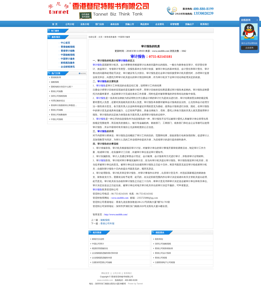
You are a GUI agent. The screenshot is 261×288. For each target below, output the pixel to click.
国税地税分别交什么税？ (62, 87)
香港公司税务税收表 (164, 248)
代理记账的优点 (58, 100)
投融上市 (129, 24)
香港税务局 (56, 77)
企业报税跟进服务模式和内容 (105, 253)
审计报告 (137, 56)
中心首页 (65, 43)
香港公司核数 (57, 91)
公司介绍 (69, 24)
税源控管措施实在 (100, 248)
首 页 (55, 24)
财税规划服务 (68, 63)
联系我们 (204, 24)
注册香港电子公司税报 (165, 262)
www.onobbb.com (120, 198)
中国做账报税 (68, 55)
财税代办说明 (98, 239)
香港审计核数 (68, 51)
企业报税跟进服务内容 (102, 258)
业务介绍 (84, 24)
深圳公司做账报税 (163, 244)
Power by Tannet (135, 284)
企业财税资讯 (68, 67)
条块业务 (114, 24)
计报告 (102, 160)
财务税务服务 (111, 37)
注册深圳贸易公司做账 (102, 262)
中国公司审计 (98, 244)
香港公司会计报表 (163, 253)
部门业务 (99, 24)
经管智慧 (174, 24)
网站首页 (105, 273)
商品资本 (144, 24)
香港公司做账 (57, 110)
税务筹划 (159, 239)
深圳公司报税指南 (59, 96)
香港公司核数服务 (59, 114)
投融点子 (189, 24)
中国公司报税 (57, 119)
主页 (100, 37)
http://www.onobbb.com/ (116, 214)
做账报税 (55, 82)
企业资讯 (159, 24)
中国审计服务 (68, 59)
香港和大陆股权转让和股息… (64, 105)
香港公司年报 (107, 223)
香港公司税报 (161, 258)
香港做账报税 (68, 47)
